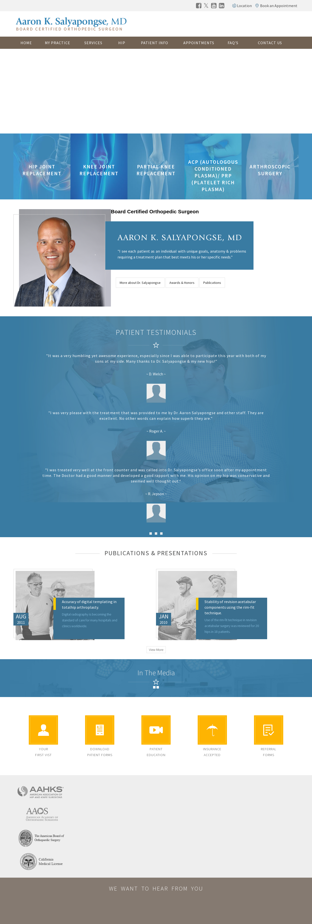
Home (26, 42)
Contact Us (270, 42)
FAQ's (233, 42)
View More (156, 649)
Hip (121, 42)
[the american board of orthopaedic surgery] (41, 838)
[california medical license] (41, 861)
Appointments (198, 42)
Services (93, 42)
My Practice (57, 42)
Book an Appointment (278, 5)
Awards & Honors (182, 282)
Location (244, 5)
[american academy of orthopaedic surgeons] (41, 814)
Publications (212, 282)
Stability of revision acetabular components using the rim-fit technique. (230, 607)
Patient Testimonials (156, 332)
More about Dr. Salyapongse (140, 282)
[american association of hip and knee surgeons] (41, 791)
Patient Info (154, 42)
